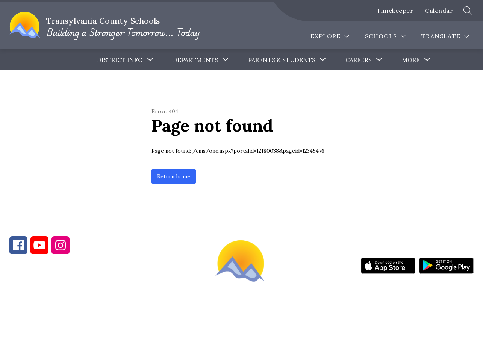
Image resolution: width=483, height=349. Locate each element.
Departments (195, 60)
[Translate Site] (445, 36)
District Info (120, 60)
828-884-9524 (142, 308)
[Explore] (330, 36)
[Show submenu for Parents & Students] (281, 59)
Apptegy (257, 338)
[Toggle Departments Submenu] (225, 60)
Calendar (439, 10)
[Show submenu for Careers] (358, 59)
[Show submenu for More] (411, 59)
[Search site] (467, 10)
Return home (173, 176)
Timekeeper (395, 10)
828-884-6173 (75, 308)
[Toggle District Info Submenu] (150, 60)
